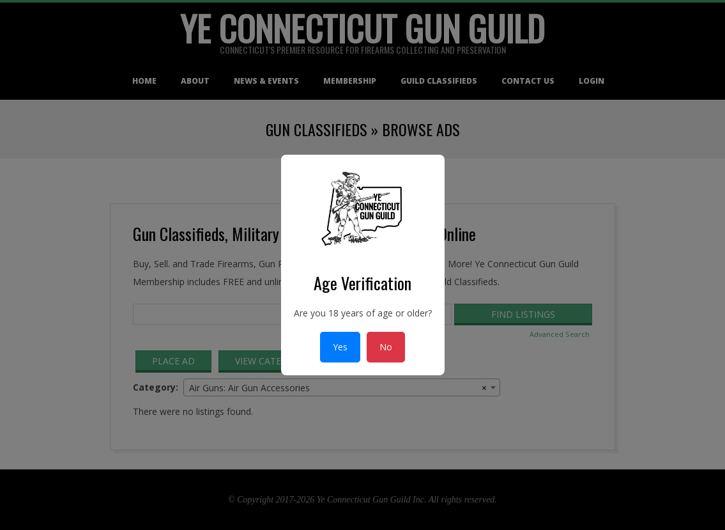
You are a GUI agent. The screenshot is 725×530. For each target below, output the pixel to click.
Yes (340, 347)
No (385, 347)
